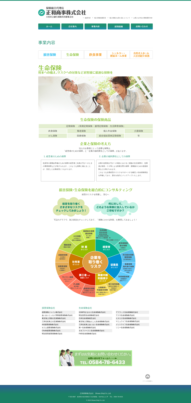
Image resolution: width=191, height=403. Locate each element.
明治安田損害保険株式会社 (52, 334)
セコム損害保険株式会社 (51, 328)
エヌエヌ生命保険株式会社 (126, 318)
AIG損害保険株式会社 (50, 324)
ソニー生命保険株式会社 (125, 328)
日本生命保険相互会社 (87, 318)
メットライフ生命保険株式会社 (128, 324)
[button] (49, 55)
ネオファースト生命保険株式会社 (91, 331)
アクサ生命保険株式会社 (125, 315)
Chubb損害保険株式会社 (51, 331)
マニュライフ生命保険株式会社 (128, 321)
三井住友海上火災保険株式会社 (54, 321)
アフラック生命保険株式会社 (127, 312)
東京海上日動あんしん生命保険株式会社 (94, 321)
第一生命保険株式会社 (87, 328)
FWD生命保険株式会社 (87, 334)
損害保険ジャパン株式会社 (52, 312)
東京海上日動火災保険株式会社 (54, 318)
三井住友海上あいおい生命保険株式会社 (94, 324)
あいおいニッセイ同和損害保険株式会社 (57, 315)
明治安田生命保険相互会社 (89, 315)
